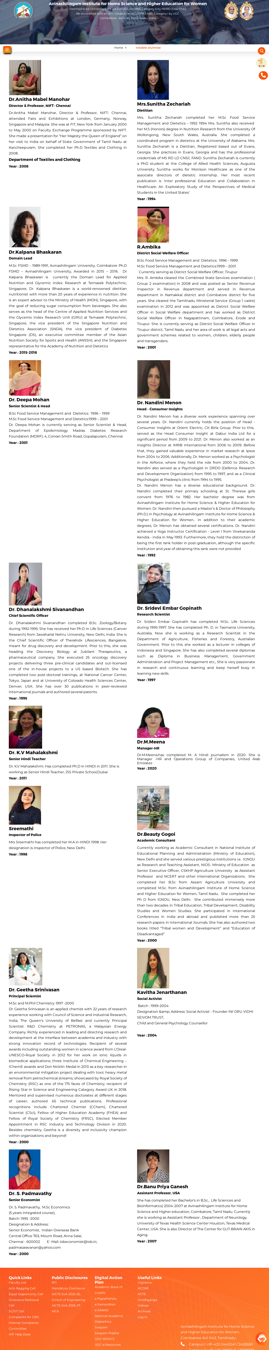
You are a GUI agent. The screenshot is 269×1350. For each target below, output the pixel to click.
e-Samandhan (105, 1304)
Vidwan (143, 1305)
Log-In (142, 1317)
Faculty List (17, 1282)
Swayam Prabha (107, 1333)
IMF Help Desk (20, 1334)
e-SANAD (102, 1310)
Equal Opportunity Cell (26, 1294)
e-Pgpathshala (105, 1299)
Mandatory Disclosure (68, 1288)
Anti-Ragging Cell (22, 1288)
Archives (144, 1311)
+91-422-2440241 (221, 1344)
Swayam (101, 1327)
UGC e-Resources (108, 1345)
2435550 (245, 1344)
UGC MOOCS (105, 1339)
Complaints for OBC (24, 1317)
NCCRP (143, 1288)
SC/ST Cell (16, 1311)
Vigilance (145, 1282)
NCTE (142, 1294)
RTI (54, 1282)
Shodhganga (147, 1300)
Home (118, 47)
